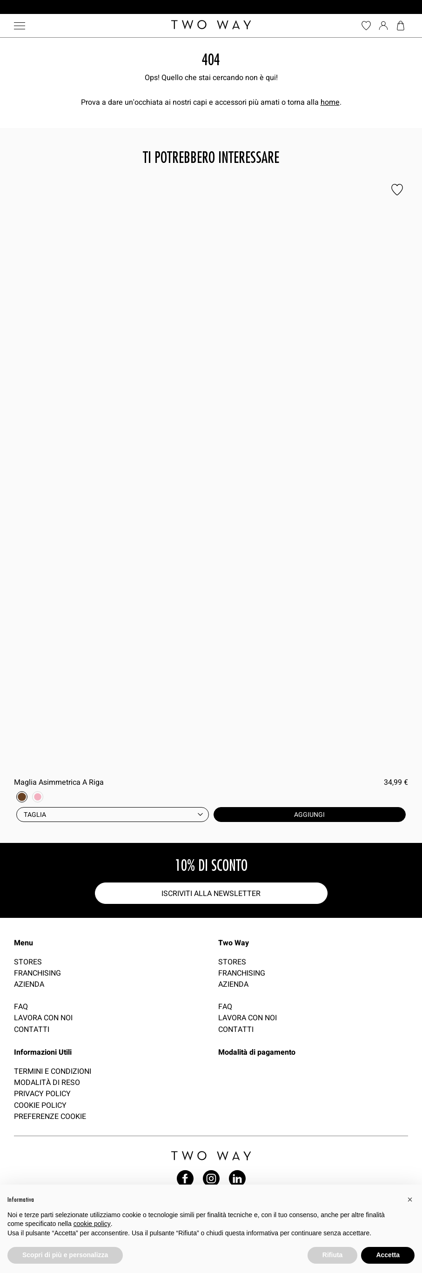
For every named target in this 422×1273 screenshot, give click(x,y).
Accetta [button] (388, 1255)
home (330, 102)
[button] (409, 1199)
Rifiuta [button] (332, 1255)
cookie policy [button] (92, 1223)
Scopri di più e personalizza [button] (65, 1255)
